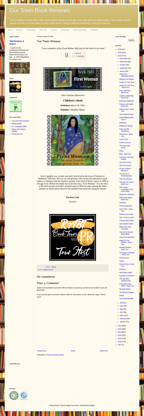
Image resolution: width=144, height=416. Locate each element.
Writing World (16, 124)
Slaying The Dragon (126, 79)
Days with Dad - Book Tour (125, 91)
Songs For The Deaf (126, 82)
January (123, 322)
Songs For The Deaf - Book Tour (126, 86)
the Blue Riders (125, 289)
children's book (48, 270)
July (121, 303)
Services (19, 30)
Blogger (91, 405)
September (124, 68)
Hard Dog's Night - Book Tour (126, 198)
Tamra (121, 261)
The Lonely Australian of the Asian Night (126, 189)
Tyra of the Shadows (126, 237)
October (123, 65)
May (121, 309)
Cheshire (122, 203)
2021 (120, 332)
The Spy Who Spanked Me (124, 280)
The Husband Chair (126, 114)
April (121, 312)
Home (10, 30)
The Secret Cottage (126, 292)
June (122, 306)
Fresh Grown (124, 258)
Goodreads (65, 30)
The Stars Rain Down (124, 147)
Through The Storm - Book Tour (127, 183)
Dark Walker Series (126, 224)
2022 (120, 329)
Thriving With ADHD (126, 220)
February (123, 318)
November (124, 62)
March (122, 315)
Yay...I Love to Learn (126, 217)
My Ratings (31, 30)
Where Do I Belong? (126, 194)
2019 (120, 338)
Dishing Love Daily (126, 214)
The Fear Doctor (125, 165)
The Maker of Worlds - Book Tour (127, 254)
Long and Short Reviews (20, 121)
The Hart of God (125, 162)
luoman (76, 405)
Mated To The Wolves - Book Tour (125, 242)
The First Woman (125, 179)
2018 (120, 342)
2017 (120, 345)
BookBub (94, 30)
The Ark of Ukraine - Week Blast (126, 233)
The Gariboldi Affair (126, 299)
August (122, 71)
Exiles (121, 295)
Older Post (104, 351)
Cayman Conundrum (126, 276)
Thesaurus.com (17, 134)
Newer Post (41, 351)
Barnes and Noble (80, 30)
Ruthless (122, 269)
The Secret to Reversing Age (125, 175)
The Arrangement (125, 206)
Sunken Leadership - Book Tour (126, 97)
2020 (120, 335)
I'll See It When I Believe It (125, 170)
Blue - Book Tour (125, 154)
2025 (120, 53)
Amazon (54, 30)
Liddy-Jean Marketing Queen (126, 75)
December (124, 58)
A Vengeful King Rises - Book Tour (126, 285)
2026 (120, 49)
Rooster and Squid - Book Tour (126, 105)
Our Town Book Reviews (39, 10)
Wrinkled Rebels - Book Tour (125, 248)
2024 (120, 56)
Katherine (122, 123)
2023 (120, 326)
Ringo (121, 151)
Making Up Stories (126, 126)
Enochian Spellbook (126, 101)
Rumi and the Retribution (124, 130)
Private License (125, 142)
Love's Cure (123, 139)
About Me (43, 30)
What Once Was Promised (125, 228)
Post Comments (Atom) (55, 355)
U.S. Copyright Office (19, 126)
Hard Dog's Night (125, 272)
